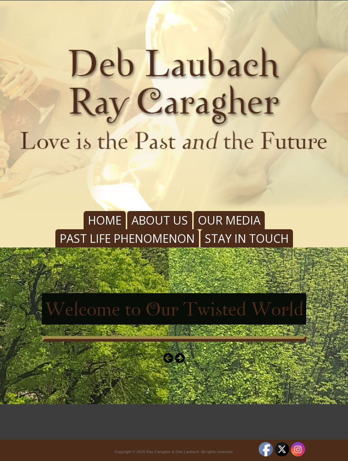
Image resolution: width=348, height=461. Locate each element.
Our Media (229, 220)
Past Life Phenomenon (127, 238)
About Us (159, 220)
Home (104, 220)
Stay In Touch (247, 238)
